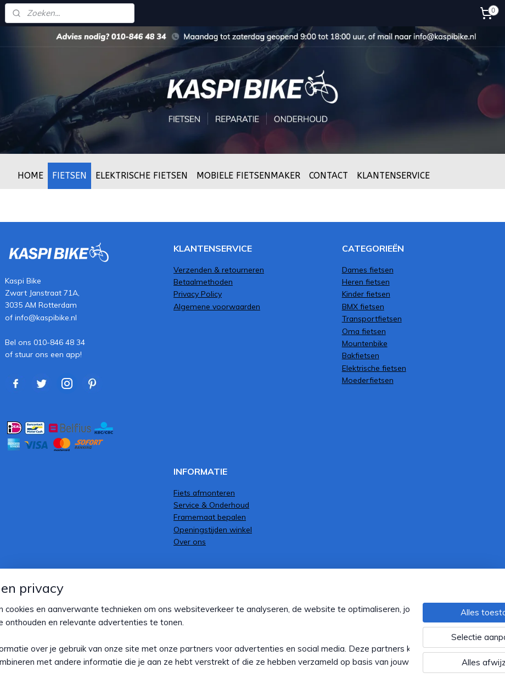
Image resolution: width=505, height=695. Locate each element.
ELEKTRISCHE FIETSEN (142, 175)
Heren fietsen (366, 281)
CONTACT (328, 175)
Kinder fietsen (366, 293)
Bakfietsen (360, 355)
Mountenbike (365, 343)
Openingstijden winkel (212, 529)
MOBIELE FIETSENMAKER (248, 175)
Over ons (189, 541)
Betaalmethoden (203, 281)
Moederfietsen (368, 380)
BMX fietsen (363, 306)
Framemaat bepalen (209, 516)
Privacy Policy (197, 293)
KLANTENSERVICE (393, 175)
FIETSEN (69, 175)
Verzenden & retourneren (218, 269)
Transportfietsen (372, 318)
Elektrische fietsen (374, 367)
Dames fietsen (368, 269)
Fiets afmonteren (204, 492)
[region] (180, 635)
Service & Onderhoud (211, 504)
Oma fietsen (364, 331)
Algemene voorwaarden (216, 306)
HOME (30, 175)
